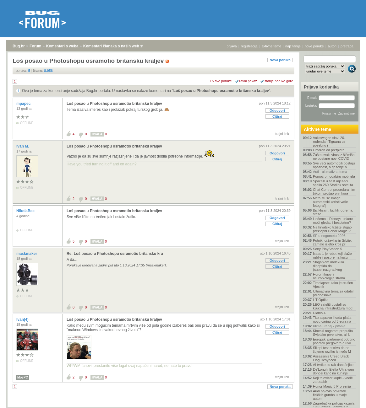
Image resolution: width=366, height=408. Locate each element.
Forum (35, 46)
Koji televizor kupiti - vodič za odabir (333, 380)
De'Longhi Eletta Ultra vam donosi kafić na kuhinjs (333, 371)
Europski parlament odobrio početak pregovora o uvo (334, 341)
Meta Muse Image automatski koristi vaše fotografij (330, 201)
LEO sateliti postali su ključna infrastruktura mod (332, 306)
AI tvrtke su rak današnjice (333, 365)
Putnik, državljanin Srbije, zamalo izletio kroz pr (332, 242)
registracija (249, 46)
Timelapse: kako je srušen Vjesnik (333, 284)
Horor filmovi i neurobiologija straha (329, 276)
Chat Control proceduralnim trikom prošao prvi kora (334, 191)
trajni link (282, 134)
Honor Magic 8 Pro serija (332, 386)
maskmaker (27, 253)
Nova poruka (280, 60)
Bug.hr (19, 46)
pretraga (347, 46)
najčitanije (293, 46)
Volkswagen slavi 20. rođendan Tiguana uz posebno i (329, 141)
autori (332, 46)
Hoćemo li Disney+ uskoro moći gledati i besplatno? (333, 220)
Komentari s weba (62, 46)
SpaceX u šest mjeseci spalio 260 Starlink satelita (333, 183)
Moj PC (22, 377)
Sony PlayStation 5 (327, 249)
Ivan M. (23, 146)
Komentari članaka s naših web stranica (119, 46)
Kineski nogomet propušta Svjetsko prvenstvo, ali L (333, 332)
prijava (232, 46)
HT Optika (320, 300)
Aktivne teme (317, 129)
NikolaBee (26, 211)
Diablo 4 (319, 313)
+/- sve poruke (221, 81)
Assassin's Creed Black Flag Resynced (331, 358)
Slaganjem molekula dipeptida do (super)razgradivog (328, 265)
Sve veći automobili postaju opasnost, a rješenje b (334, 165)
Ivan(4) (23, 319)
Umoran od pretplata (328, 150)
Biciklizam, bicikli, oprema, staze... (333, 212)
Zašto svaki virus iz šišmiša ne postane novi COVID (334, 156)
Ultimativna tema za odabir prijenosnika (333, 293)
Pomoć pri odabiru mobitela (334, 176)
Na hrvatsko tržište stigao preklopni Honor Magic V (332, 229)
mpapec (24, 103)
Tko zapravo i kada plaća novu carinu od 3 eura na (332, 319)
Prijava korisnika (321, 86)
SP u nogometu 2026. (329, 236)
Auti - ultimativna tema (330, 172)
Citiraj (277, 116)
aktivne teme (271, 46)
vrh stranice (349, 399)
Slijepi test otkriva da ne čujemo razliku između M (332, 349)
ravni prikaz (248, 81)
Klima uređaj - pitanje (329, 326)
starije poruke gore (279, 81)
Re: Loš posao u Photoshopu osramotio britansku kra (115, 253)
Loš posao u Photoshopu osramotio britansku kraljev (221, 91)
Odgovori (277, 110)
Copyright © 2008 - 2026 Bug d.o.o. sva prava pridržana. (183, 406)
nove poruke (314, 46)
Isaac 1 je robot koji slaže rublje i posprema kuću (332, 255)
